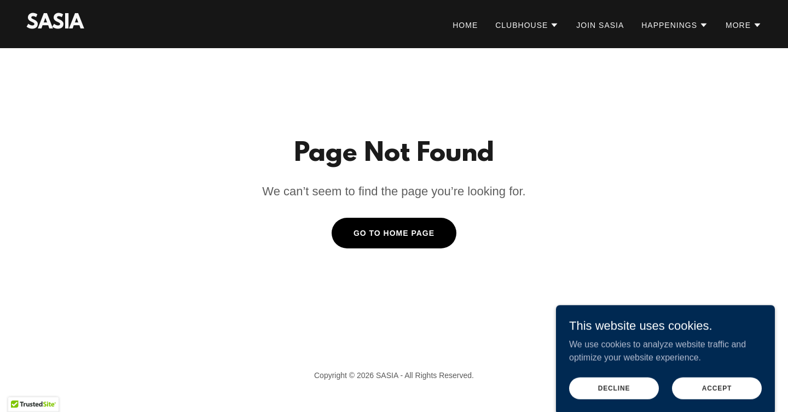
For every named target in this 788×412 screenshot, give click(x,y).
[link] (55, 25)
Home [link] (465, 25)
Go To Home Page (394, 233)
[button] (527, 25)
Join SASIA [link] (600, 25)
